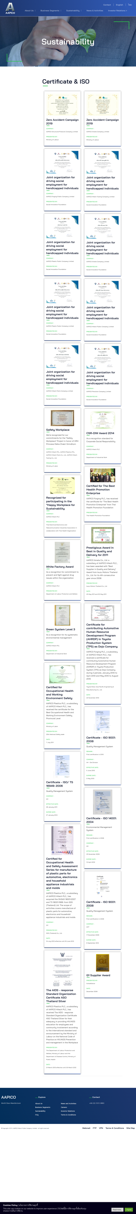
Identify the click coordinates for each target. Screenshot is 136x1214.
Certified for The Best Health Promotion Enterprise (100, 489)
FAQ (36, 1115)
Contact (107, 5)
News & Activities (95, 10)
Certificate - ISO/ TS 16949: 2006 (59, 784)
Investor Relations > (117, 10)
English (119, 5)
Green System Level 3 (60, 629)
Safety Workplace (58, 429)
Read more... (117, 1210)
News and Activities (68, 1103)
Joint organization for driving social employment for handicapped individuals (62, 183)
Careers (64, 1107)
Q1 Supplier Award (98, 975)
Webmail (86, 1128)
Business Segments (51, 10)
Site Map (130, 1128)
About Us (30, 10)
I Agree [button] (128, 1210)
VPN (101, 1128)
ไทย (130, 5)
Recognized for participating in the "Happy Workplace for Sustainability (60, 503)
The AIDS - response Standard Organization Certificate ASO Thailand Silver (61, 995)
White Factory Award (60, 566)
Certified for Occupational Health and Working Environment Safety (60, 692)
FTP (94, 1128)
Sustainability (73, 10)
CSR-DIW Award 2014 (100, 433)
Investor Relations (68, 1111)
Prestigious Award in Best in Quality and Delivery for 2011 (100, 551)
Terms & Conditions (68, 1115)
